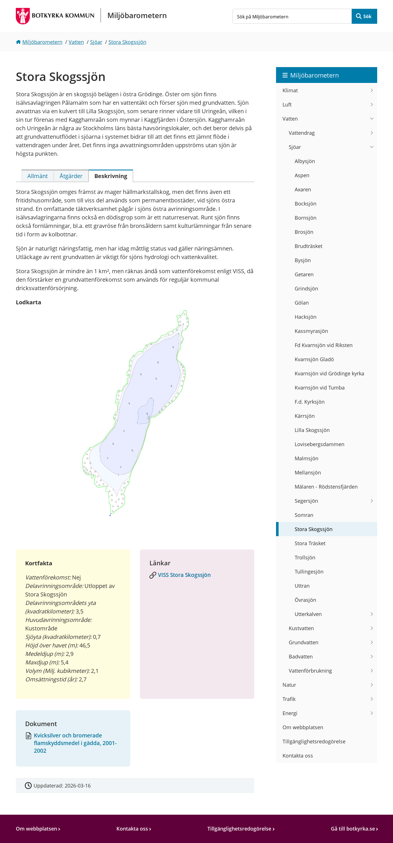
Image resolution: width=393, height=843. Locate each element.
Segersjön (306, 500)
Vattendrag (302, 132)
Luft (287, 104)
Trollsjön (305, 557)
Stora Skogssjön (127, 41)
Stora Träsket (310, 543)
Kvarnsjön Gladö (314, 359)
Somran (304, 515)
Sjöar (96, 41)
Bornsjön (305, 217)
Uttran (302, 585)
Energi (290, 713)
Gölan (302, 302)
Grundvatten (303, 642)
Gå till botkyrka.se (353, 828)
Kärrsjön (305, 415)
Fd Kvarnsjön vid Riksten (324, 345)
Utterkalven (308, 614)
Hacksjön (305, 316)
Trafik (289, 699)
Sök (367, 16)
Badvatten (301, 656)
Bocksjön (305, 203)
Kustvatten (301, 628)
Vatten (76, 41)
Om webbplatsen (303, 727)
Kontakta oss (298, 755)
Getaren (304, 274)
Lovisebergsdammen (319, 444)
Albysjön (305, 161)
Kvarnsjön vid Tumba (320, 387)
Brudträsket (308, 246)
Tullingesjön (309, 571)
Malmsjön (306, 458)
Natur (289, 684)
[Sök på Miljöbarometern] (292, 16)
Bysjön (303, 260)
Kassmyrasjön (311, 331)
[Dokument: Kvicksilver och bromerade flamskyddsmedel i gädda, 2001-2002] (73, 743)
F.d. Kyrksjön (310, 401)
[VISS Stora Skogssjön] (197, 575)
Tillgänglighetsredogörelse (314, 741)
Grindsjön (306, 288)
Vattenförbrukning (310, 670)
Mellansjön (308, 472)
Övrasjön (305, 599)
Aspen (302, 175)
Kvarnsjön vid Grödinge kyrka (329, 373)
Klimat (290, 90)
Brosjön (304, 231)
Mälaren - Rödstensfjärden (326, 486)
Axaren (303, 189)
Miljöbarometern (42, 41)
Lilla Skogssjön (312, 430)
